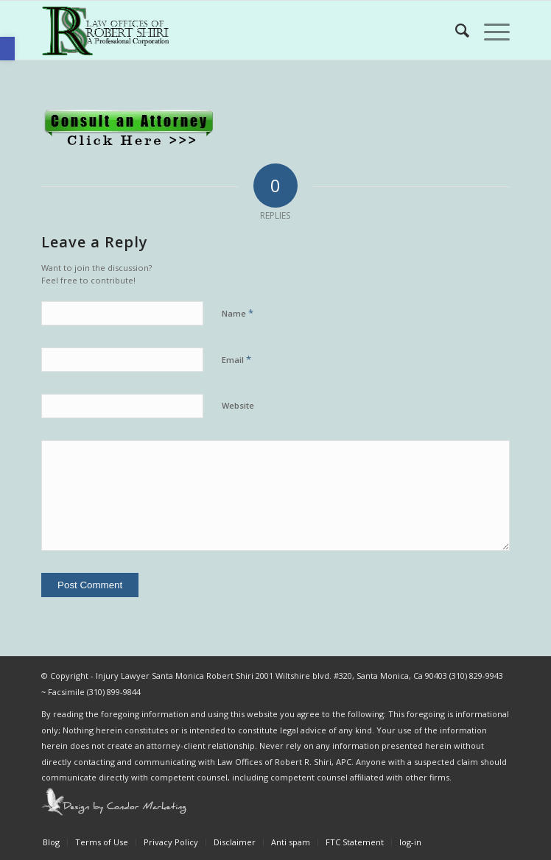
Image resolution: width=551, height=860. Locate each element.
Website (238, 405)
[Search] (455, 30)
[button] (7, 48)
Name (237, 313)
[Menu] (489, 30)
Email (236, 359)
